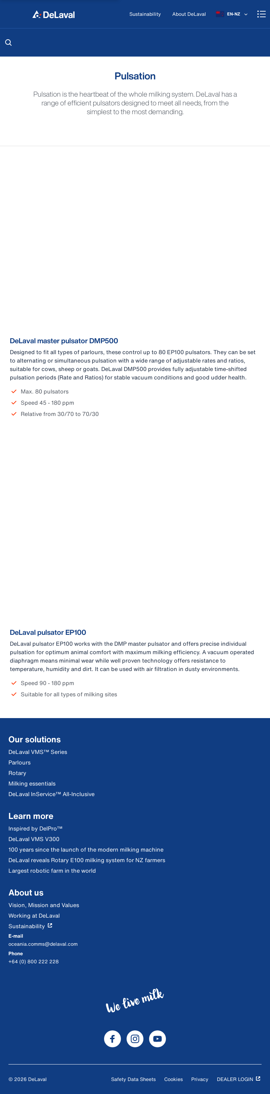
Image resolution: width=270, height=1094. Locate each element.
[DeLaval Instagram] (135, 1038)
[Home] (53, 14)
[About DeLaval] (189, 14)
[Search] (8, 42)
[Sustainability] (145, 14)
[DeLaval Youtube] (157, 1038)
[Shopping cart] (261, 14)
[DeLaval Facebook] (112, 1038)
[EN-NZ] (232, 14)
